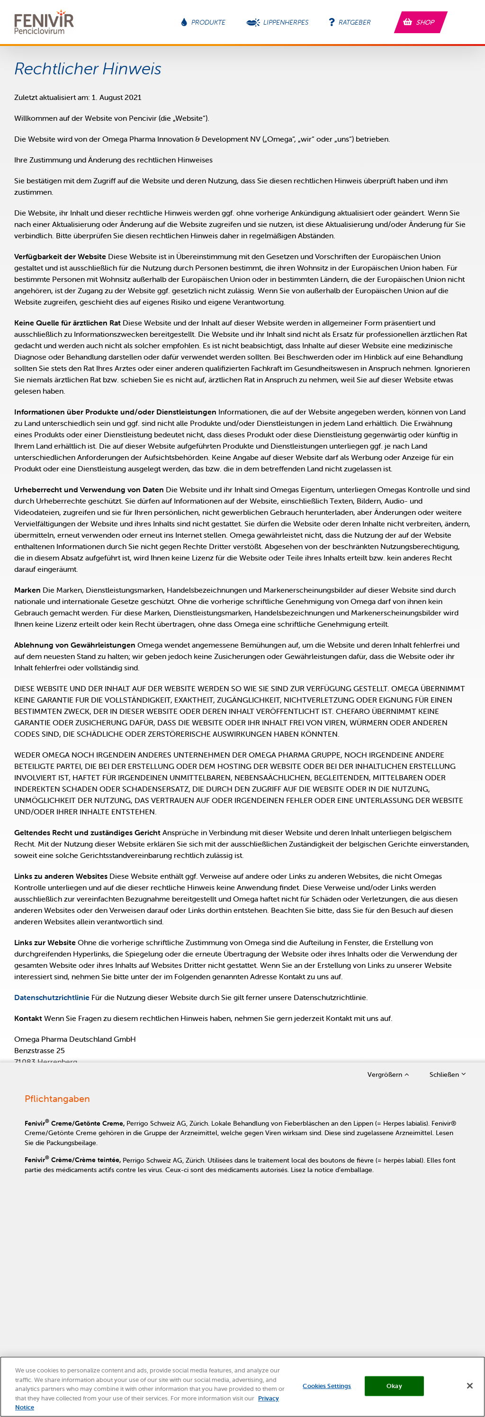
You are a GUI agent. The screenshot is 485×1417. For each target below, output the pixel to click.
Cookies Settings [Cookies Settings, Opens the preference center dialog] (327, 1391)
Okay (394, 1391)
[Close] (469, 1391)
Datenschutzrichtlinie (52, 997)
